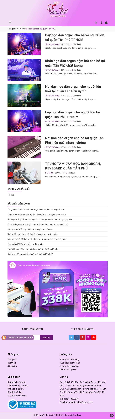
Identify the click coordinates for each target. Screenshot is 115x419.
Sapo (79, 415)
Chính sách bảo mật (17, 382)
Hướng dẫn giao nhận (69, 366)
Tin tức (11, 195)
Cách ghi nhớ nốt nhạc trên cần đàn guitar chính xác (30, 229)
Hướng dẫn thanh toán (70, 363)
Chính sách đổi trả (16, 389)
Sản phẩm (12, 366)
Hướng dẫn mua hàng (69, 359)
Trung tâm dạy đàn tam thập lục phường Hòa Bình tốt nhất (33, 249)
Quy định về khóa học (17, 395)
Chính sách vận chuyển (18, 385)
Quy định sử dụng (15, 392)
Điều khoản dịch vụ (68, 369)
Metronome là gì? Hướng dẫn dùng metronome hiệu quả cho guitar (37, 239)
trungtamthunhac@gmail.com (79, 402)
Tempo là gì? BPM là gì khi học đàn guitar (26, 244)
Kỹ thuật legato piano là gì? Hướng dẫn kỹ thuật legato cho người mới (38, 224)
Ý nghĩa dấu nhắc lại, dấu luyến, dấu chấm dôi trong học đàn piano (37, 214)
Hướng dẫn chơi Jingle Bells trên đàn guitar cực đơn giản (32, 234)
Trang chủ (12, 359)
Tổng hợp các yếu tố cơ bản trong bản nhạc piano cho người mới (36, 209)
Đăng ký (46, 337)
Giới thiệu (12, 363)
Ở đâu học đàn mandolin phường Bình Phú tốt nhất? (30, 254)
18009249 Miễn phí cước (20, 337)
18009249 (74, 399)
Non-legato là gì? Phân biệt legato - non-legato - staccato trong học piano (40, 219)
